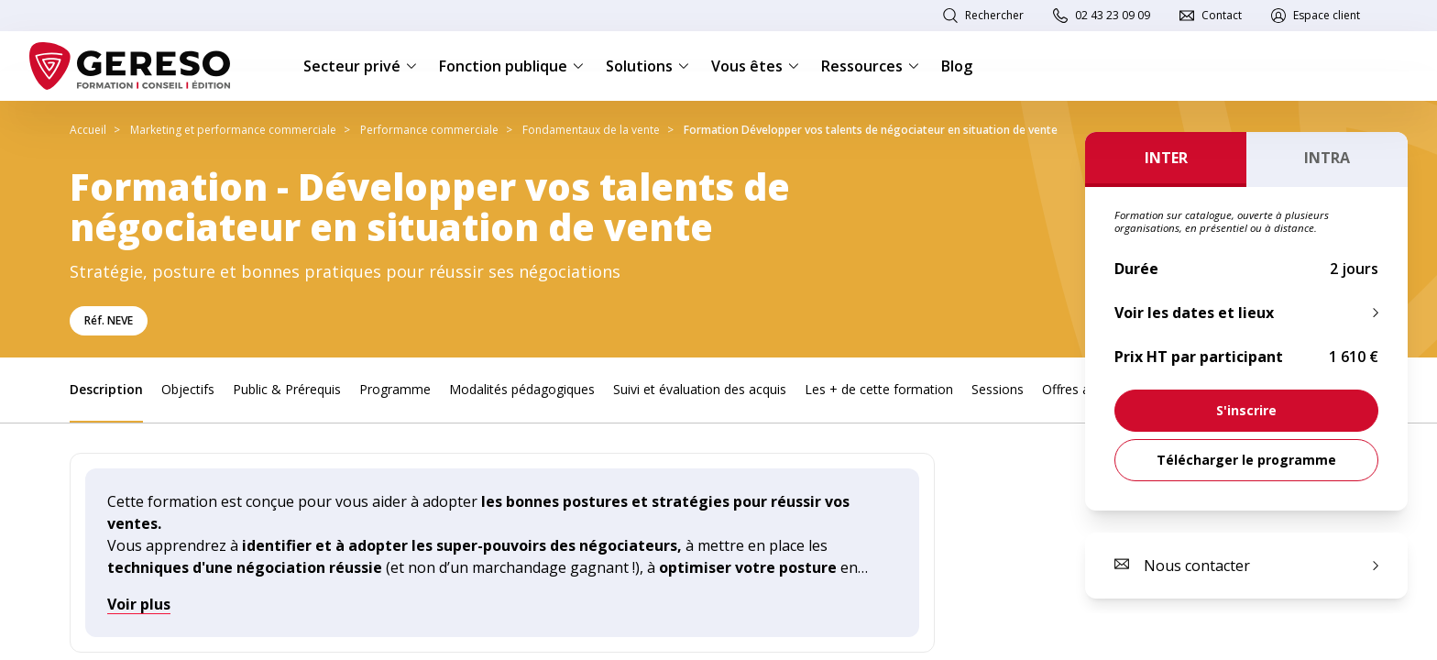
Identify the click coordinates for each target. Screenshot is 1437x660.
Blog (956, 66)
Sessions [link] (997, 389)
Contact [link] (1221, 15)
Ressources (870, 66)
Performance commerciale (429, 130)
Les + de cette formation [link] (879, 389)
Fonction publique (511, 66)
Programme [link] (395, 389)
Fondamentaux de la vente (591, 130)
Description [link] (106, 389)
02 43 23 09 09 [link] (1112, 15)
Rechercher (994, 15)
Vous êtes (755, 66)
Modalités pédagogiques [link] (522, 389)
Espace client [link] (1326, 15)
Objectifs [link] (187, 389)
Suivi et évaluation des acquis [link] (699, 389)
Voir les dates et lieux (1194, 312)
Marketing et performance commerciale (233, 130)
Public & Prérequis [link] (287, 389)
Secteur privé (360, 66)
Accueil (88, 130)
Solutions (647, 66)
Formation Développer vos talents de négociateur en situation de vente (871, 130)
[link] (1246, 411)
